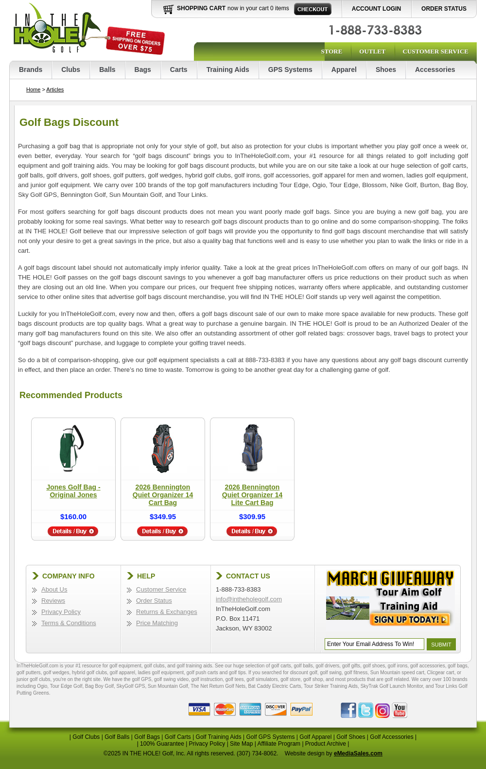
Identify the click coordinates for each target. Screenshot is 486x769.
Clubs (70, 69)
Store (331, 51)
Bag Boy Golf (99, 686)
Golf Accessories (391, 737)
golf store (290, 679)
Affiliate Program (279, 743)
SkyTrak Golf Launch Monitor (392, 686)
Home (33, 89)
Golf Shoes (350, 737)
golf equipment (125, 665)
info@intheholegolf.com (249, 599)
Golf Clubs (86, 737)
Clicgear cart (440, 672)
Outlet (372, 51)
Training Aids (228, 69)
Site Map (241, 743)
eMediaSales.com (358, 753)
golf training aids (194, 665)
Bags (143, 69)
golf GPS (141, 679)
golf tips (237, 672)
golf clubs (154, 665)
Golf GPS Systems (270, 737)
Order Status (444, 8)
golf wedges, (57, 672)
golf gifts (351, 665)
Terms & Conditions (68, 623)
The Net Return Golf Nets (218, 686)
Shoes (386, 69)
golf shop (313, 679)
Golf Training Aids (219, 737)
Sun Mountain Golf (168, 686)
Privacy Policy (61, 611)
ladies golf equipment (161, 672)
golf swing (330, 672)
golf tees (235, 679)
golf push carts (202, 672)
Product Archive (325, 743)
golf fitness (355, 672)
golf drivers (327, 665)
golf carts (281, 665)
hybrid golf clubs (89, 672)
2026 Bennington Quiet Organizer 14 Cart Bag (163, 495)
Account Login (376, 8)
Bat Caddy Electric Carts (274, 686)
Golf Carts (178, 737)
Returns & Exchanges (166, 611)
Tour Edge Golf (66, 686)
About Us (54, 589)
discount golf (303, 672)
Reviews (53, 600)
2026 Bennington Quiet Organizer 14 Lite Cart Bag (252, 495)
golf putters (28, 672)
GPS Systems (290, 69)
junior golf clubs (33, 679)
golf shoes (374, 665)
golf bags (458, 665)
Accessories (435, 69)
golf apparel (122, 672)
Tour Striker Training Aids (331, 686)
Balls (107, 69)
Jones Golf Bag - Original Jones (73, 491)
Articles (55, 89)
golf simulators (262, 679)
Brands (30, 69)
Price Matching (157, 623)
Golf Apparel (315, 737)
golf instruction (207, 679)
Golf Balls (116, 737)
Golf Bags (147, 737)
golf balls (303, 665)
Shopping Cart (201, 8)
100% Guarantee (162, 743)
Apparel (344, 69)
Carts (179, 69)
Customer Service (436, 51)
